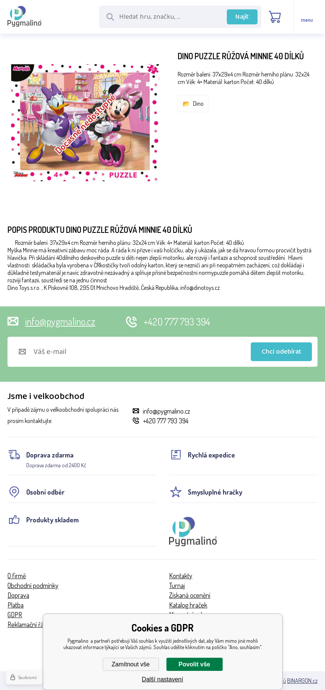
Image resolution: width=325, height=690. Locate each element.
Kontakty (180, 576)
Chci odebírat (281, 351)
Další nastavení (162, 679)
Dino (198, 103)
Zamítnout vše (131, 664)
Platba (15, 605)
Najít (242, 17)
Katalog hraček (188, 605)
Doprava (18, 595)
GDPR (14, 614)
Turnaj (177, 585)
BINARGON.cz (302, 680)
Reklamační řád (27, 624)
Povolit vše (194, 664)
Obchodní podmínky (32, 585)
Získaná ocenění (189, 595)
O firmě (16, 576)
